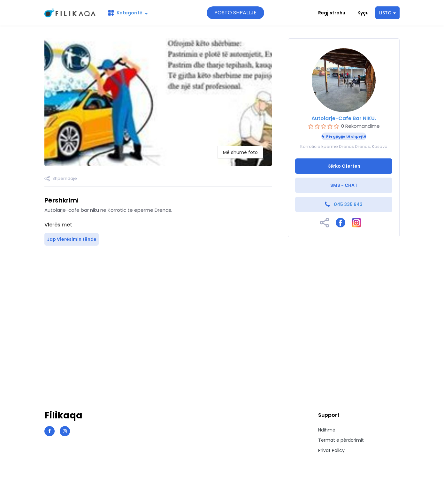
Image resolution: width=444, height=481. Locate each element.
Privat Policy (331, 450)
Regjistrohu (331, 13)
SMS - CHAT (343, 185)
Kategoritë (128, 13)
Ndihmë (326, 430)
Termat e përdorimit (341, 440)
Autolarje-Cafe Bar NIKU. (343, 118)
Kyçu (363, 13)
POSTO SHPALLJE (235, 12)
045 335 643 (348, 204)
